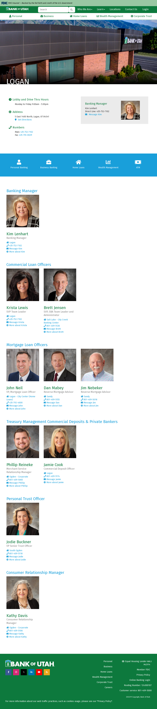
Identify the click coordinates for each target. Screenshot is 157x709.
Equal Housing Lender (137, 663)
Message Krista (15, 322)
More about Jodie (16, 559)
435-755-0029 (25, 135)
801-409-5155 (52, 399)
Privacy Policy (143, 675)
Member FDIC (143, 669)
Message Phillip (15, 483)
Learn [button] (101, 9)
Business (108, 666)
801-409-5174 (52, 476)
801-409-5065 (14, 479)
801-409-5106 (14, 630)
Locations (115, 9)
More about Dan (53, 405)
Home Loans (106, 672)
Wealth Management (102, 677)
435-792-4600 (14, 402)
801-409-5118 (14, 553)
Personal (107, 661)
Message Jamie (52, 479)
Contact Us (131, 9)
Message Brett (52, 329)
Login (145, 9)
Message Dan (51, 402)
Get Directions (23, 119)
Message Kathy (15, 633)
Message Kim (93, 114)
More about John (15, 408)
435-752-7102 (26, 132)
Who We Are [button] (84, 9)
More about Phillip (17, 486)
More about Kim (15, 251)
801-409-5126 (52, 326)
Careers (108, 687)
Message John (14, 405)
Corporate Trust (104, 682)
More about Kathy (16, 637)
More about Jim (89, 405)
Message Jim (88, 402)
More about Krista (16, 325)
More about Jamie (54, 482)
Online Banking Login (139, 680)
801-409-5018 (89, 399)
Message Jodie (14, 556)
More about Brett (53, 332)
